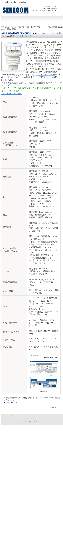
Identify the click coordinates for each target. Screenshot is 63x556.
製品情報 (21, 27)
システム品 (56, 33)
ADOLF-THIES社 (24, 36)
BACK (14, 402)
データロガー (43, 33)
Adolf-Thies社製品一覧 (11, 93)
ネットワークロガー (45, 74)
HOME (7, 402)
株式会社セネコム (16, 10)
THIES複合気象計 (49, 27)
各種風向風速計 (35, 27)
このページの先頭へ (56, 407)
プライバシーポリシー (32, 421)
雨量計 (27, 27)
